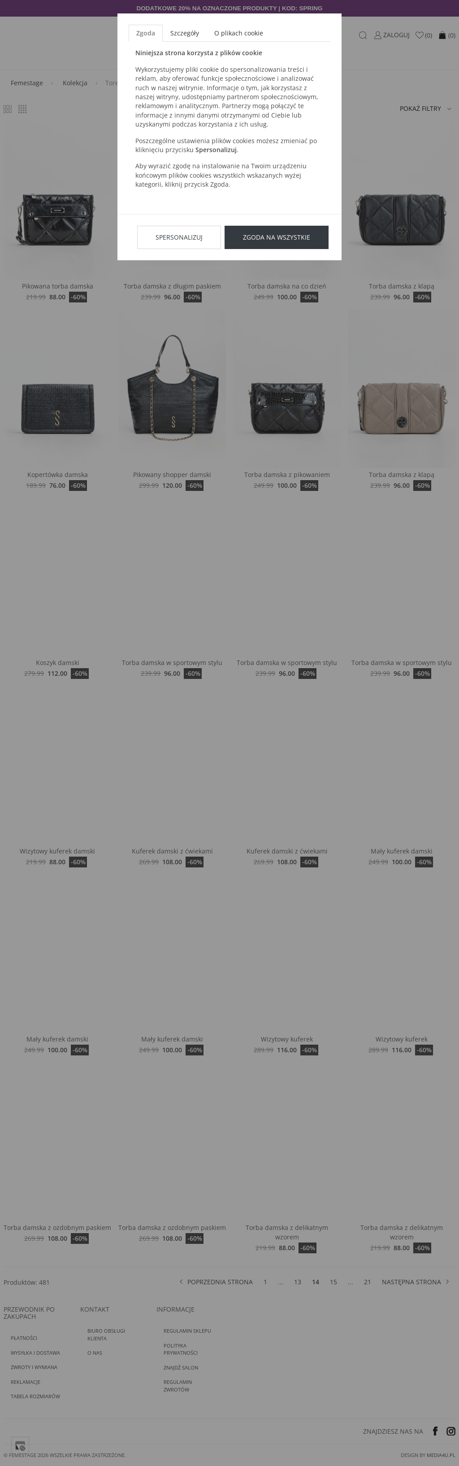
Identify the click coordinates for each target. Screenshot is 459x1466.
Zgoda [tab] (145, 33)
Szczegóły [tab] (184, 33)
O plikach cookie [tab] (238, 33)
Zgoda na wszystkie (276, 237)
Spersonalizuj (179, 237)
